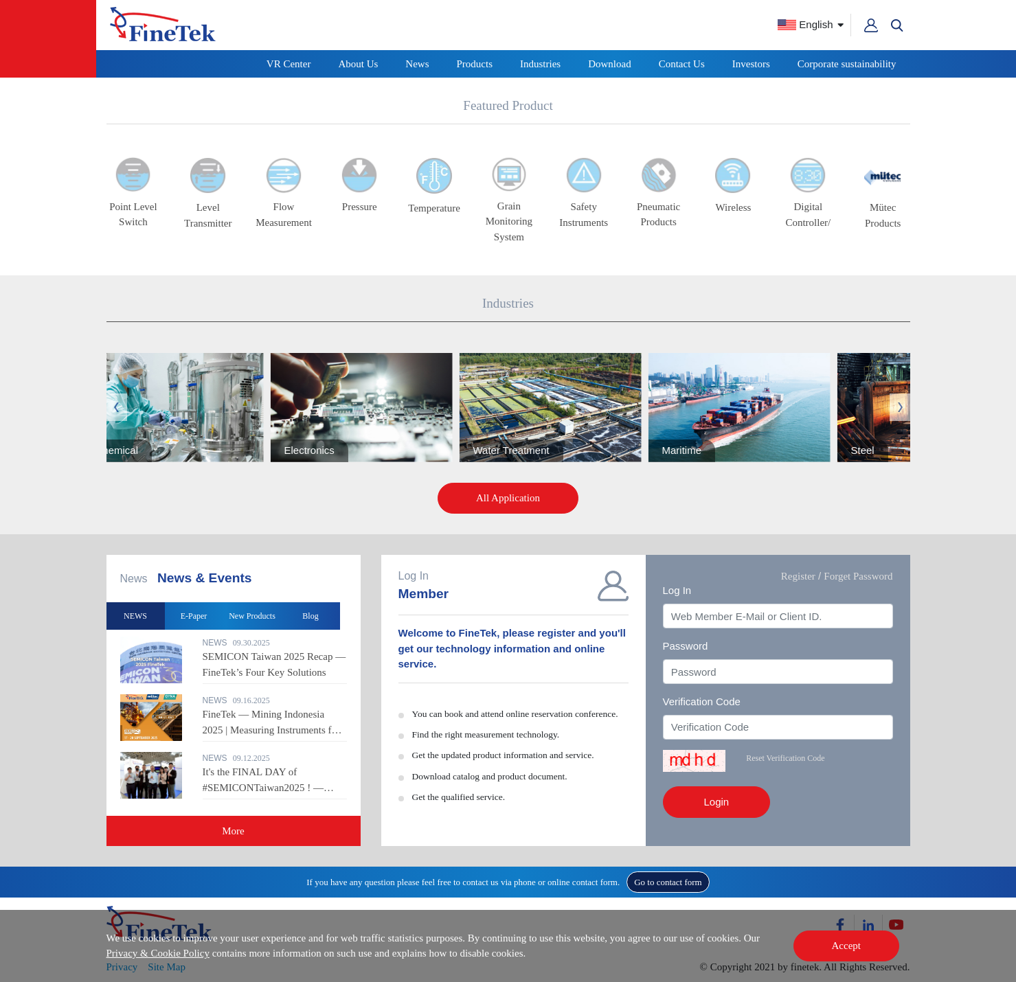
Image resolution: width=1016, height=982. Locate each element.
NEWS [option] (135, 616)
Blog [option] (310, 616)
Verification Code (702, 701)
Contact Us (682, 63)
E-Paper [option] (194, 616)
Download (609, 63)
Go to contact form (668, 882)
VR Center (289, 63)
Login (717, 802)
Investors (751, 63)
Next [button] (900, 407)
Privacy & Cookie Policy (158, 953)
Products (475, 63)
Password (685, 646)
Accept (846, 945)
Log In (677, 590)
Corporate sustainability (847, 63)
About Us (358, 63)
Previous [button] (116, 407)
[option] (565, 407)
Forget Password (858, 576)
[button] (897, 25)
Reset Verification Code (785, 758)
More (233, 830)
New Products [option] (252, 616)
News (417, 63)
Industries (540, 63)
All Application (508, 497)
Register (798, 576)
